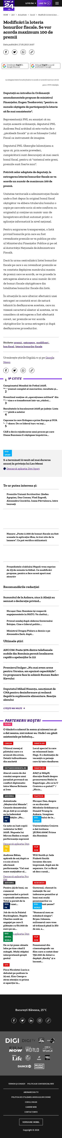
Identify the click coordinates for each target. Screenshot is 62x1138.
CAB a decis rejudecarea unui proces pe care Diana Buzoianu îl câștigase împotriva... (28, 433)
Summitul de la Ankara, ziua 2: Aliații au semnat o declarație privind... (29, 599)
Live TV (42, 3)
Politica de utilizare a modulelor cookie (31, 1097)
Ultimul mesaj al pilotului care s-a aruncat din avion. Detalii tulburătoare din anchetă (15, 755)
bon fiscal (9, 346)
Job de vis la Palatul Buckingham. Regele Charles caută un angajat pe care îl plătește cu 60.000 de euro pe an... (15, 920)
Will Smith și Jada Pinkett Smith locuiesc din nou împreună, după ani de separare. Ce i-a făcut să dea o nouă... (46, 863)
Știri (13, 15)
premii (18, 342)
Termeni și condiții (16, 1083)
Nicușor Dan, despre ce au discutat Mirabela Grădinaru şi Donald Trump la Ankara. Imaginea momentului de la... (45, 809)
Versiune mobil (31, 1122)
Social (32, 15)
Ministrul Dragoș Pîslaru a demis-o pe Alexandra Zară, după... (28, 632)
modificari (42, 342)
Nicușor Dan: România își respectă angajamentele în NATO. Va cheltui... (28, 612)
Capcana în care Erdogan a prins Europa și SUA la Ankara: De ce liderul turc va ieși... (30, 422)
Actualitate (22, 15)
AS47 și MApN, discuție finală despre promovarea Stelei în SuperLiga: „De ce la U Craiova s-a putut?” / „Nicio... (45, 781)
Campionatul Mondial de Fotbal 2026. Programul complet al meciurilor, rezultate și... (30, 387)
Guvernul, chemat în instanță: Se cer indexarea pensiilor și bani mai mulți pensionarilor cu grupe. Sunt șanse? (45, 896)
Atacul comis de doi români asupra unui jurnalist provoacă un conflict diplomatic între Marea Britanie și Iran (15, 781)
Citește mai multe (12, 708)
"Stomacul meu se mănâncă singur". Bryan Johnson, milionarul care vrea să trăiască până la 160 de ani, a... (45, 920)
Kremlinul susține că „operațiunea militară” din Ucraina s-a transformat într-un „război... (30, 398)
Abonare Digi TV (31, 1092)
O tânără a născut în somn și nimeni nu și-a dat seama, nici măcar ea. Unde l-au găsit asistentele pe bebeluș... (30, 733)
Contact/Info (31, 1112)
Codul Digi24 (31, 1102)
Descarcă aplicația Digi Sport (23, 468)
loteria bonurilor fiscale (29, 346)
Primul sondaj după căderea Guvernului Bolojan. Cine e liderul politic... (30, 622)
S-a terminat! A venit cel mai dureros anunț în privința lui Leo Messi (27, 461)
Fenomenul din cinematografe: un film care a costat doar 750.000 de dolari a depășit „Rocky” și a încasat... (45, 953)
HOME (5, 15)
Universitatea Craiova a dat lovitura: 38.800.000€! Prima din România (45, 830)
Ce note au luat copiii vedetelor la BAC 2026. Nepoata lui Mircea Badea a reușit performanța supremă (16, 832)
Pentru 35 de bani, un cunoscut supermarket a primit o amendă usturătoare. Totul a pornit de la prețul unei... (16, 896)
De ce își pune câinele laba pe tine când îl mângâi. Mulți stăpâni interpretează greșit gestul (16, 951)
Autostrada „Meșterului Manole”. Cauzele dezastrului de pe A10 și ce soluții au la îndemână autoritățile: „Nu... (15, 809)
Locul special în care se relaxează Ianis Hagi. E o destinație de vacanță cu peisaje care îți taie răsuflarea (45, 755)
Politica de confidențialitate (40, 1083)
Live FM (29, 3)
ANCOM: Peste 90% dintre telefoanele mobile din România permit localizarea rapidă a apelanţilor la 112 (28, 653)
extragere (29, 342)
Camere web (31, 1107)
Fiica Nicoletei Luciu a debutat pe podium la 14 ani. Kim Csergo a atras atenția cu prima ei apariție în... (16, 976)
